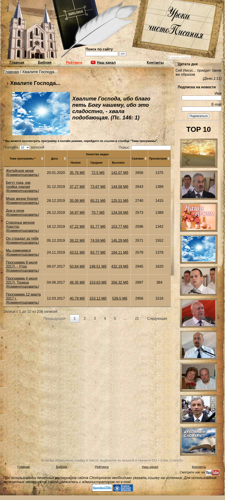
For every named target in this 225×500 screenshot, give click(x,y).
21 (137, 318)
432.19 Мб (119, 266)
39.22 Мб (77, 240)
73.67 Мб (98, 187)
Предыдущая (54, 318)
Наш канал (150, 467)
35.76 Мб (77, 173)
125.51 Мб (119, 201)
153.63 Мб (97, 282)
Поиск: (145, 147)
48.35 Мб (77, 282)
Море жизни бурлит (22, 199)
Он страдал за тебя (22, 238)
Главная (17, 62)
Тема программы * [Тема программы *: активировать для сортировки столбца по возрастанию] (22, 158)
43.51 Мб (77, 252)
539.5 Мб (119, 298)
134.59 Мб (119, 213)
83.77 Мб (98, 252)
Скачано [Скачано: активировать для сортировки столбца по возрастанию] (138, 158)
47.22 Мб (77, 226)
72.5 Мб (97, 173)
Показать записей (23, 147)
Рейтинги (74, 62)
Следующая (157, 318)
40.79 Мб (77, 298)
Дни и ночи (15, 210)
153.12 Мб (97, 298)
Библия (45, 62)
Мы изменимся (18, 250)
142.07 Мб (119, 173)
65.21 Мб (98, 201)
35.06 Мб (77, 201)
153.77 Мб (119, 226)
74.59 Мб (98, 240)
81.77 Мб (98, 226)
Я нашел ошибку (179, 57)
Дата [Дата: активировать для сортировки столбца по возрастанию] (54, 158)
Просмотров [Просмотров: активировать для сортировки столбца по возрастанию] (158, 158)
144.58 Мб (119, 187)
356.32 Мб (119, 282)
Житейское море (20, 171)
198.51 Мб (97, 266)
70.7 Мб (97, 213)
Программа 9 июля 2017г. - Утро (21, 264)
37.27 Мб (77, 187)
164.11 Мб (119, 252)
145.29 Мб (119, 240)
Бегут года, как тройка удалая (18, 185)
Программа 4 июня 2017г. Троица (21, 280)
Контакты (155, 62)
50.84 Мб (77, 266)
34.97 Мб (77, 213)
